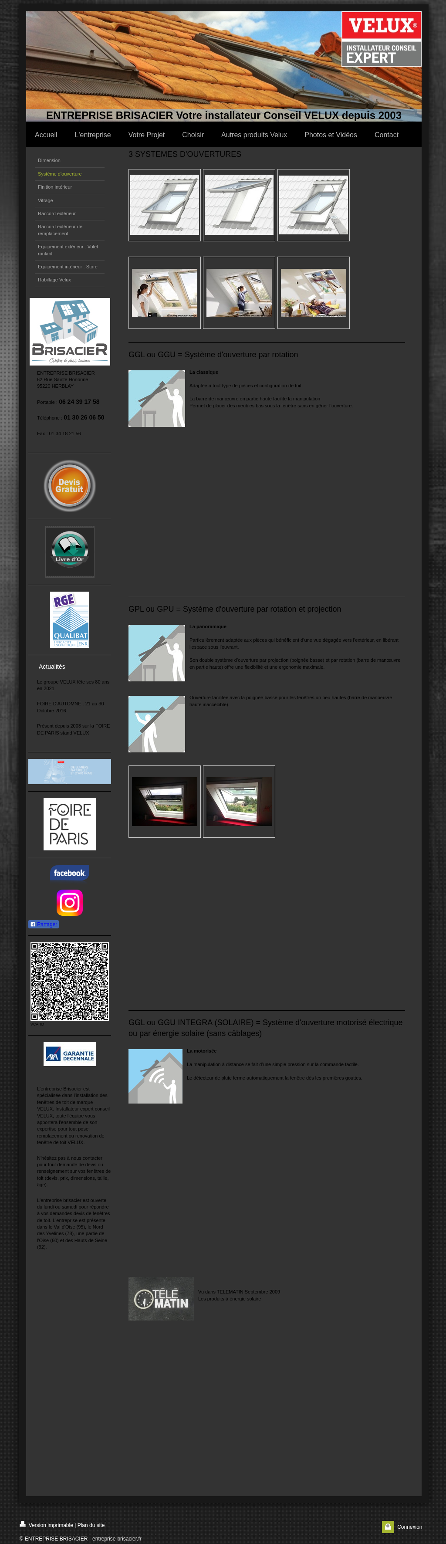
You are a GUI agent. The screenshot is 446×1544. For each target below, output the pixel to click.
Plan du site (91, 1525)
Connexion (409, 1527)
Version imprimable (46, 1524)
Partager (43, 924)
